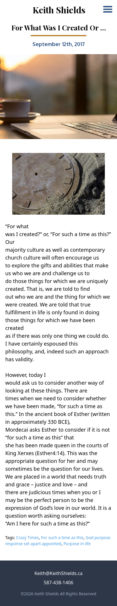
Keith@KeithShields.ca (58, 573)
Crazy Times (27, 537)
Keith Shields (59, 10)
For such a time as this (62, 537)
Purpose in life (77, 543)
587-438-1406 (58, 582)
